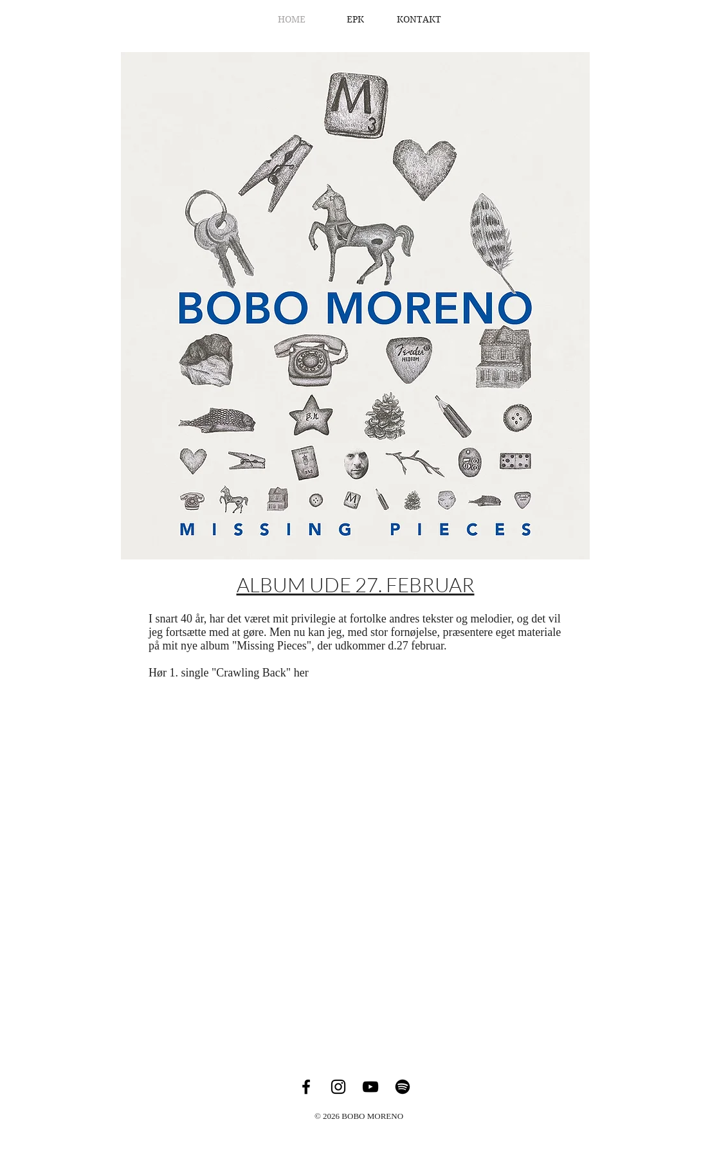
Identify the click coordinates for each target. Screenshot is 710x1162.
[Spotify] (402, 1086)
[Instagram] (338, 1086)
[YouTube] (370, 1086)
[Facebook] (306, 1086)
